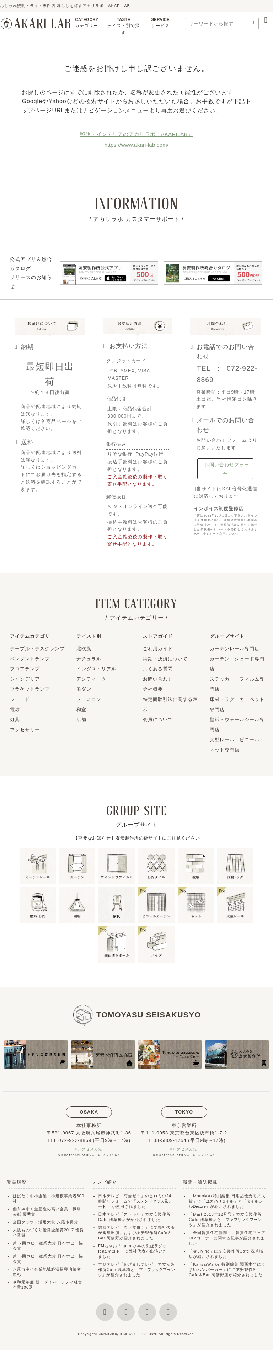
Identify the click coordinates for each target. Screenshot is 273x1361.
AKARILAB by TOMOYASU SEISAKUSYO (128, 1345)
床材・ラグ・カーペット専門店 (237, 704)
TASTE (123, 28)
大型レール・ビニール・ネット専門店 (237, 745)
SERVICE (160, 24)
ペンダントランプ (30, 659)
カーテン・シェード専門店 (237, 664)
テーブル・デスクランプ (37, 648)
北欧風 (83, 648)
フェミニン (88, 699)
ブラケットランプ (30, 689)
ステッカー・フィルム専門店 (237, 684)
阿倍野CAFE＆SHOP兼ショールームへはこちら (89, 1156)
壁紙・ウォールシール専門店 (237, 724)
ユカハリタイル (221, 1202)
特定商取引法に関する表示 (170, 704)
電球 (15, 709)
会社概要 (153, 689)
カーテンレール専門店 (234, 648)
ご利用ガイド (158, 648)
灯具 (15, 719)
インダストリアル (96, 668)
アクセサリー (25, 729)
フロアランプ (25, 668)
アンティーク (91, 679)
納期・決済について (165, 659)
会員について (158, 719)
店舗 (81, 719)
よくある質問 (158, 668)
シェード (20, 699)
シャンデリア (25, 679)
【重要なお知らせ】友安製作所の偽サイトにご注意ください (136, 838)
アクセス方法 (90, 1149)
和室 (81, 709)
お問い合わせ (158, 679)
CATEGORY (86, 24)
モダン (83, 689)
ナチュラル (88, 659)
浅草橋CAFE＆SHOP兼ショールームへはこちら (184, 1156)
